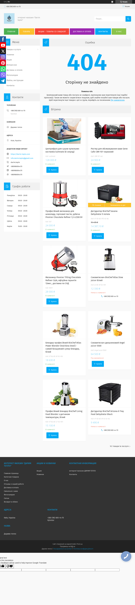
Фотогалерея (12, 75)
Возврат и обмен (11, 502)
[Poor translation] (9, 566)
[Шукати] (128, 19)
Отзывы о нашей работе (14, 484)
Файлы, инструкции (15, 80)
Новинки (10, 55)
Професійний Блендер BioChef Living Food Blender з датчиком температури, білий (63, 414)
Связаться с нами (11, 491)
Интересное (12, 65)
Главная (11, 31)
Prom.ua (79, 544)
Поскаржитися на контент (62, 549)
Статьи (6, 498)
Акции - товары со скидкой (52, 31)
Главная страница (11, 473)
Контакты (103, 31)
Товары (26, 31)
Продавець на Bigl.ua (67, 546)
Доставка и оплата (82, 31)
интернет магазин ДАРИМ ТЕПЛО (82, 471)
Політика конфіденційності (83, 549)
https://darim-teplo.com (20, 154)
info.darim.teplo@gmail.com (22, 158)
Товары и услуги (14, 49)
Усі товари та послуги (119, 446)
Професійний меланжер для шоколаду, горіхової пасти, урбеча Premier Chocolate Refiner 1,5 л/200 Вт (64, 214)
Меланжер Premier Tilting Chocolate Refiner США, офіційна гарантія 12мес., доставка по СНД (63, 280)
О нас (119, 31)
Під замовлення (117, 100)
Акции (9, 60)
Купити (54, 170)
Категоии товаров (11, 477)
